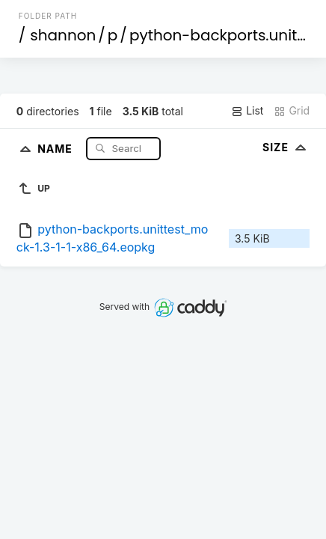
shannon (63, 35)
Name (56, 147)
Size (286, 147)
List (247, 111)
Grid (292, 111)
